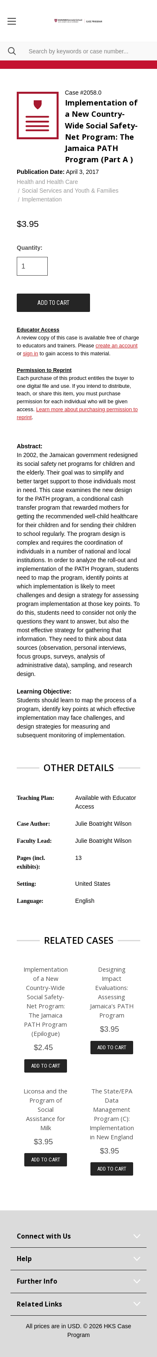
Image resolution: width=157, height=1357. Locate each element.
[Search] (8, 51)
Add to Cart (45, 1066)
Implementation (42, 199)
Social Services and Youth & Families (70, 190)
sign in (30, 354)
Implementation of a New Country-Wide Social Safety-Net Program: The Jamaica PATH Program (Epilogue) (45, 1001)
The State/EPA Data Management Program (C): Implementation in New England (112, 1114)
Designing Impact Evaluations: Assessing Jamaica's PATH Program (112, 992)
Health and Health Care (47, 181)
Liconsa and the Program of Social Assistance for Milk (45, 1109)
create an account (116, 346)
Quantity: (29, 247)
